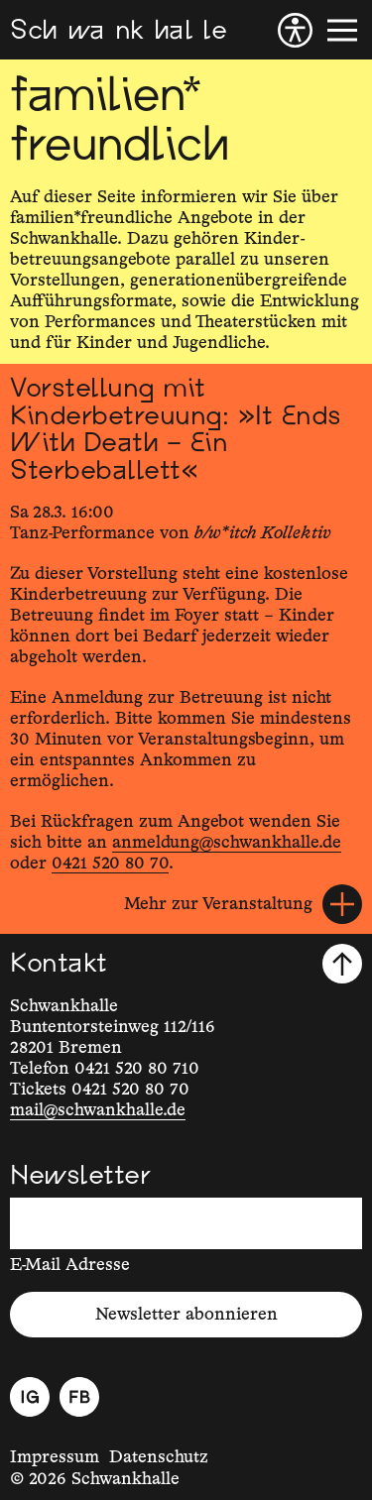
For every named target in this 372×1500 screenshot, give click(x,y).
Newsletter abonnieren (186, 1315)
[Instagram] (30, 1397)
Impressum (54, 1457)
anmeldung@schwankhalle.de (226, 843)
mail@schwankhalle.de (98, 1110)
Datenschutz (158, 1457)
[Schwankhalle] (118, 30)
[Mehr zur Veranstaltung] (243, 904)
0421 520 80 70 (110, 863)
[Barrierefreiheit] (295, 30)
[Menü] (342, 30)
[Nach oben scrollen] (342, 963)
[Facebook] (79, 1397)
